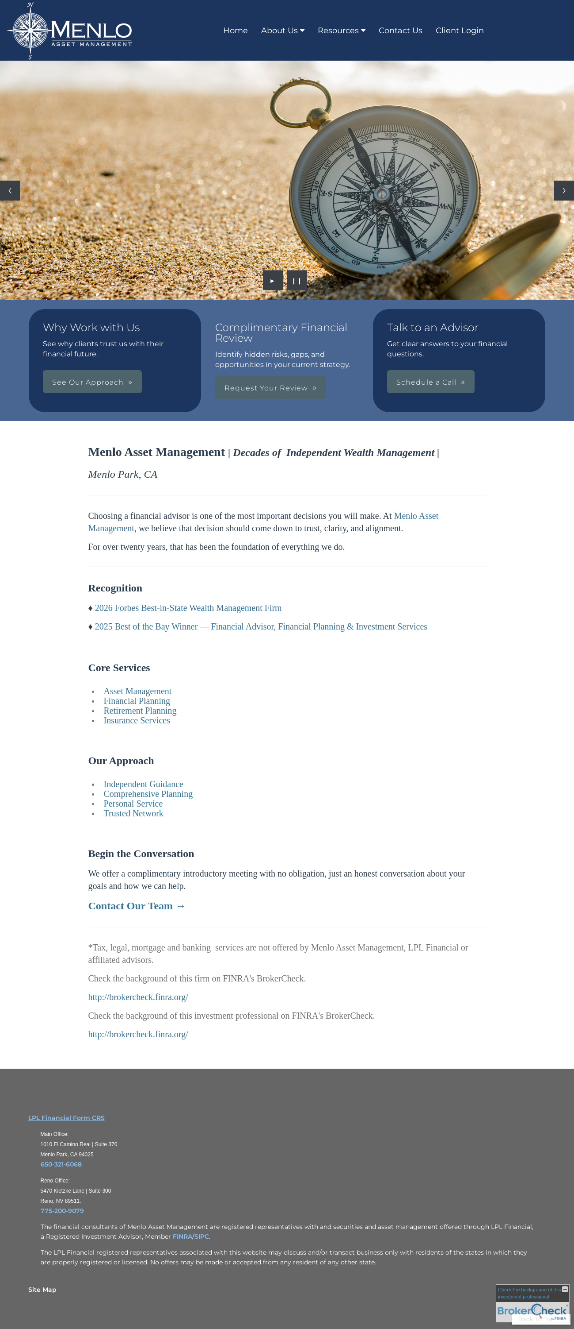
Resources (338, 30)
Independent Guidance (143, 784)
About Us (279, 30)
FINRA (182, 1236)
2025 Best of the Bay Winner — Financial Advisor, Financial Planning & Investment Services (261, 626)
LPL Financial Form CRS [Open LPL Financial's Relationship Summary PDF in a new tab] (66, 1118)
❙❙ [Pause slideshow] (297, 280)
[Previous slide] (10, 191)
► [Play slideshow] (273, 280)
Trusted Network (133, 813)
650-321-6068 (61, 1164)
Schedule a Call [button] (426, 382)
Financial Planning (137, 701)
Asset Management (138, 691)
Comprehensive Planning (148, 794)
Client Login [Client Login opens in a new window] (460, 30)
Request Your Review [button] (266, 388)
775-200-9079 (62, 1211)
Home (235, 30)
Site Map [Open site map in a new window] (42, 1290)
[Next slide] (564, 191)
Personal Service (133, 803)
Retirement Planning (140, 710)
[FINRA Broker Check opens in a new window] (533, 1303)
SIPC (201, 1236)
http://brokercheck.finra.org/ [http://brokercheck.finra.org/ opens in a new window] (138, 997)
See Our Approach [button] (88, 382)
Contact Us (400, 30)
